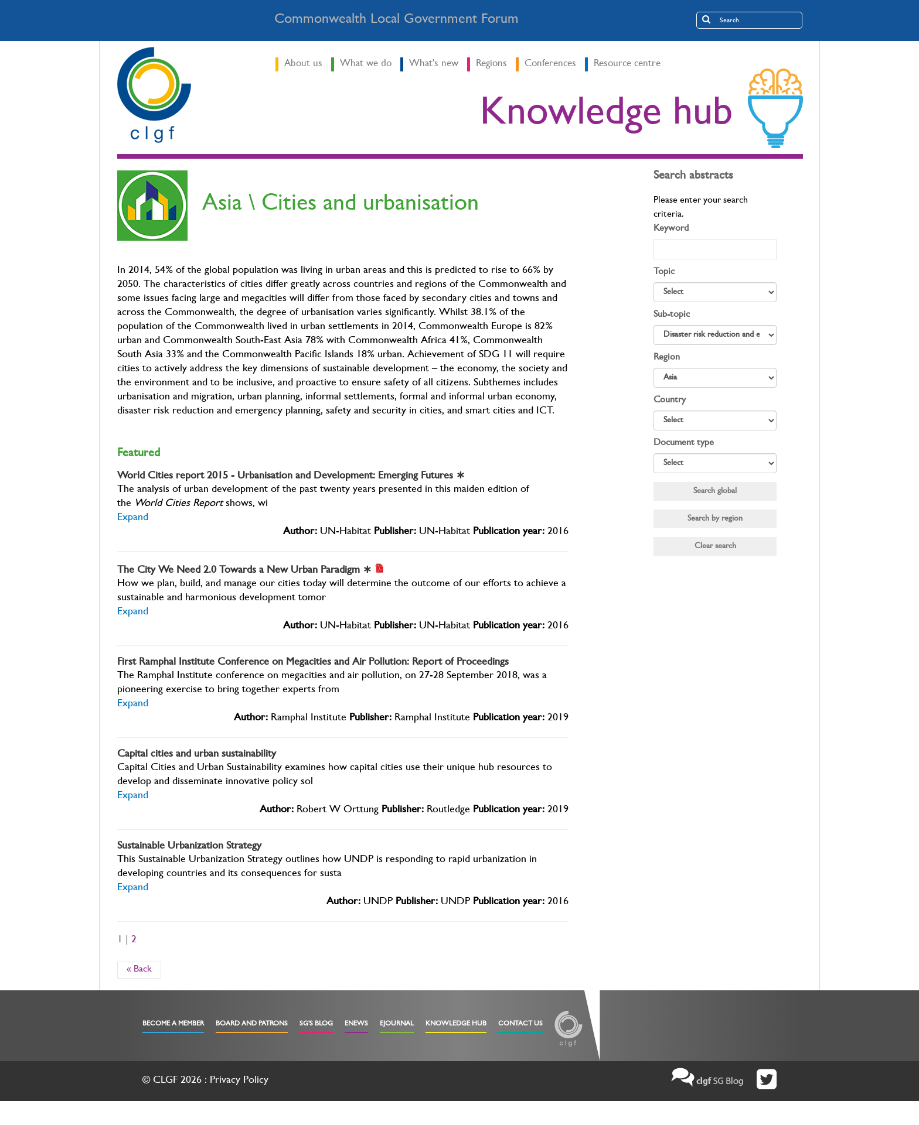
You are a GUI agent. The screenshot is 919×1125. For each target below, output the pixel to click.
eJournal (397, 1024)
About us (303, 64)
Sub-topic (671, 315)
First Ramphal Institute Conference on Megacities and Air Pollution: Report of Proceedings (313, 663)
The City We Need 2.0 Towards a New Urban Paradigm (244, 571)
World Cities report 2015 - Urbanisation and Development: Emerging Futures (291, 476)
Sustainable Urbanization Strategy (189, 847)
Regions (491, 64)
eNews (356, 1024)
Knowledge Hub (456, 1024)
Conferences (550, 64)
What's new (433, 64)
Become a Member (173, 1024)
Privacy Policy (239, 1081)
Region (666, 358)
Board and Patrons (252, 1024)
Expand (132, 518)
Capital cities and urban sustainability (196, 755)
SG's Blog (316, 1024)
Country (669, 400)
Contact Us (520, 1024)
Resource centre (627, 64)
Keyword (671, 229)
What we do (366, 64)
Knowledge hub (606, 116)
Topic (664, 272)
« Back (139, 969)
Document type (683, 443)
